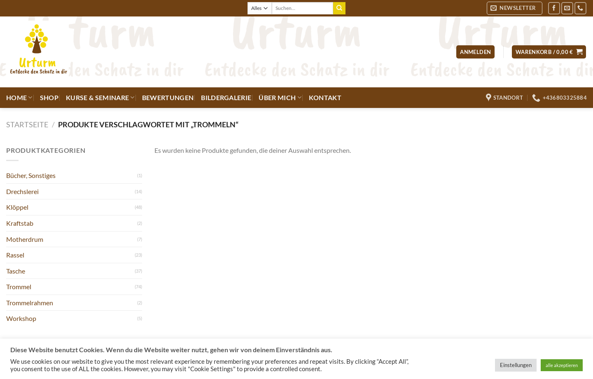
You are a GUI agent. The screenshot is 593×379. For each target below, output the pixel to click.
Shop (49, 97)
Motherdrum (24, 239)
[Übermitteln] (339, 8)
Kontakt (325, 97)
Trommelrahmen (29, 302)
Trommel (18, 286)
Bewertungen (168, 97)
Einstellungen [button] (516, 365)
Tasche (15, 271)
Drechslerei (22, 191)
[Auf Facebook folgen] (554, 8)
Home (19, 98)
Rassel (15, 255)
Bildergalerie (226, 97)
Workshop (21, 318)
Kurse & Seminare (100, 98)
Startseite (27, 124)
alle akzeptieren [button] (562, 365)
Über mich (280, 98)
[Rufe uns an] (580, 8)
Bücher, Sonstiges (31, 175)
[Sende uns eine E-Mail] (567, 8)
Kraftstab (19, 223)
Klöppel (17, 207)
